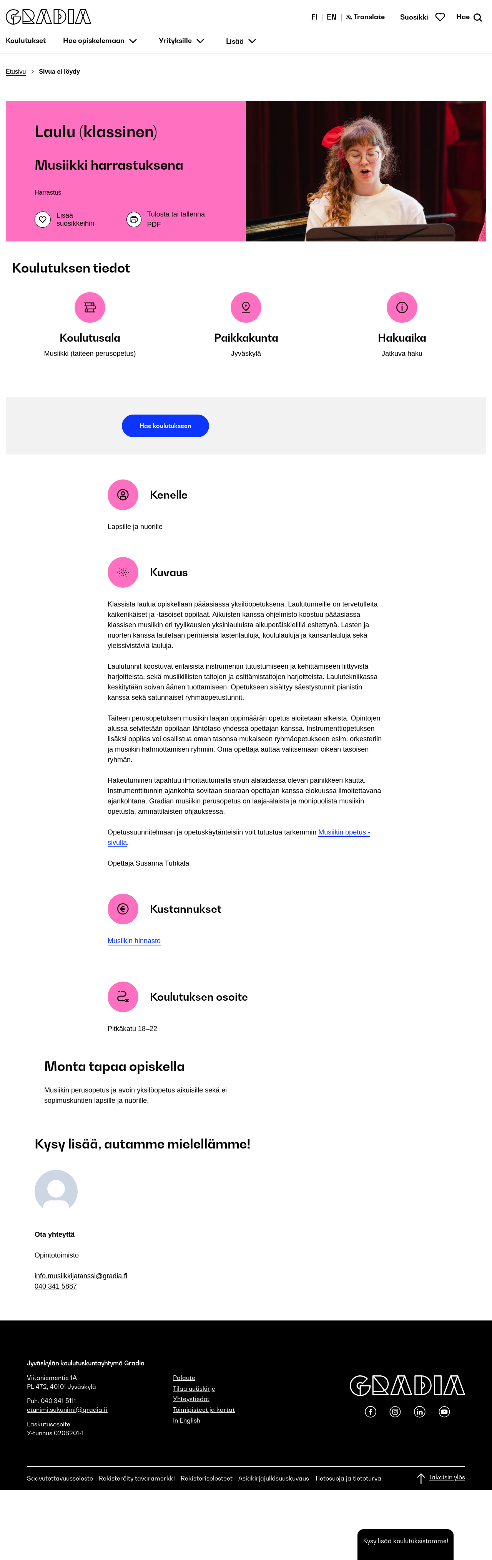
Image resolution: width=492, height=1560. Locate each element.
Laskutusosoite (48, 1424)
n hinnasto (145, 941)
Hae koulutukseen (165, 426)
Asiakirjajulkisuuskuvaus (273, 1478)
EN (332, 17)
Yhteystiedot (191, 1399)
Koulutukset (26, 40)
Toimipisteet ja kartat (204, 1409)
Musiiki (118, 941)
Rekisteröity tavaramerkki (137, 1478)
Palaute (184, 1378)
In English (186, 1420)
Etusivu (16, 71)
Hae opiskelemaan (94, 40)
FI (314, 17)
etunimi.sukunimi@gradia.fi (67, 1409)
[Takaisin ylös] (440, 1478)
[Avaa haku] (470, 17)
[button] (48, 17)
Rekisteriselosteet (207, 1478)
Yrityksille (175, 40)
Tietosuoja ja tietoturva (348, 1478)
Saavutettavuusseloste (60, 1478)
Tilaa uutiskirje (194, 1388)
